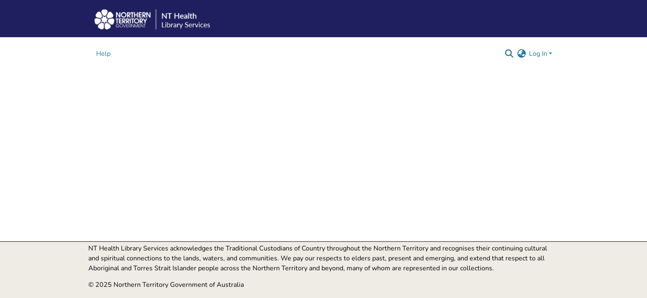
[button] (509, 54)
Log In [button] (539, 53)
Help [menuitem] (103, 53)
